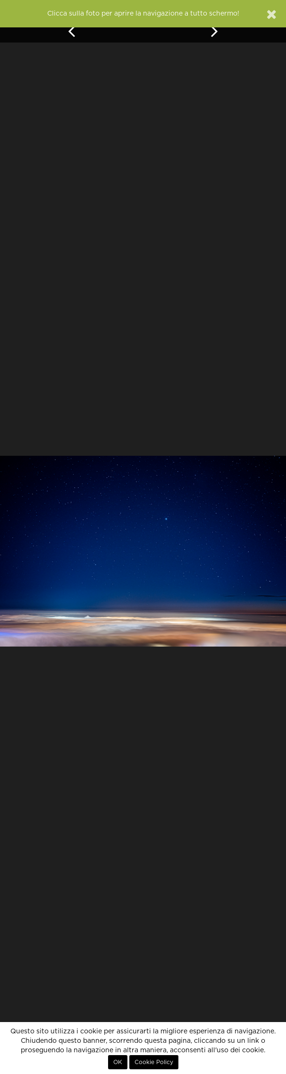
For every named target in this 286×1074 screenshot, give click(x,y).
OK (117, 1062)
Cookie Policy (154, 1062)
